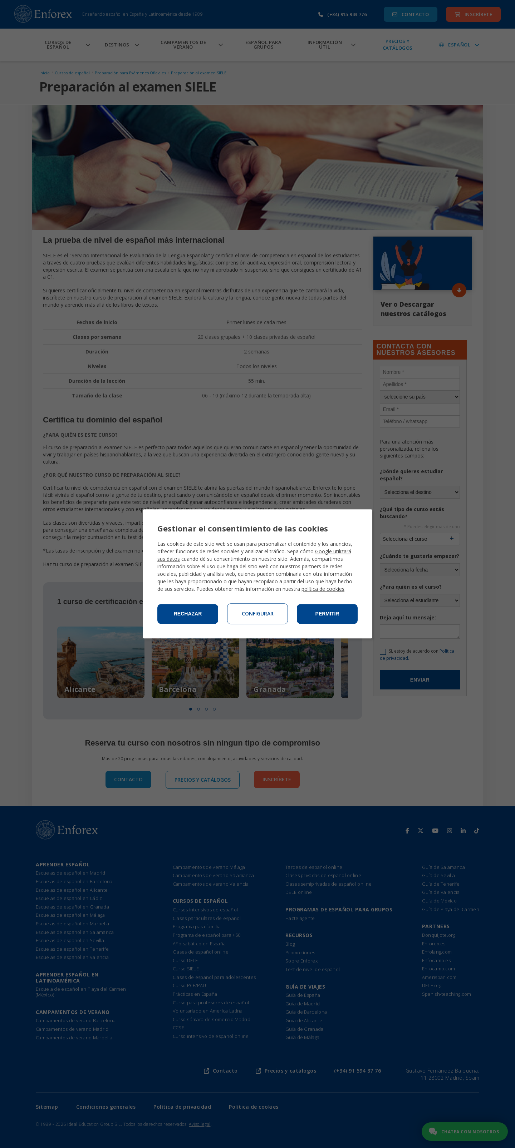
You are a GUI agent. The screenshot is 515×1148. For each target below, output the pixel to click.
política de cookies (322, 589)
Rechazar (188, 614)
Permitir (327, 614)
